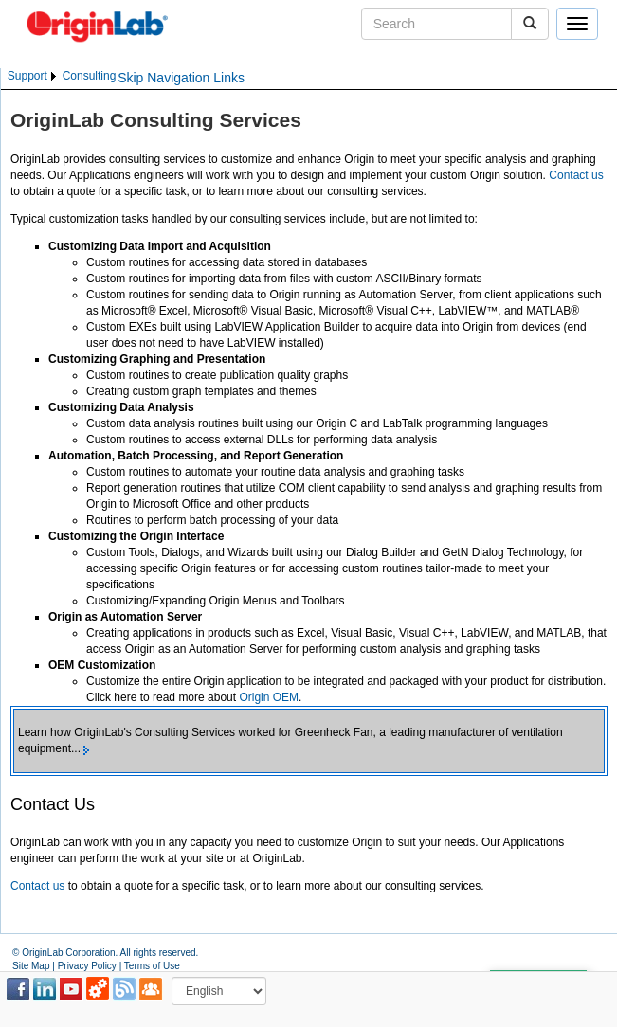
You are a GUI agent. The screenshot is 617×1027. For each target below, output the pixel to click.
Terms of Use (152, 966)
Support (27, 75)
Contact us (576, 175)
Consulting (90, 75)
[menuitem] (33, 76)
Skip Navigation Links (181, 77)
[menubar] (62, 76)
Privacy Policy (87, 966)
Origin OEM (269, 697)
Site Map (30, 966)
